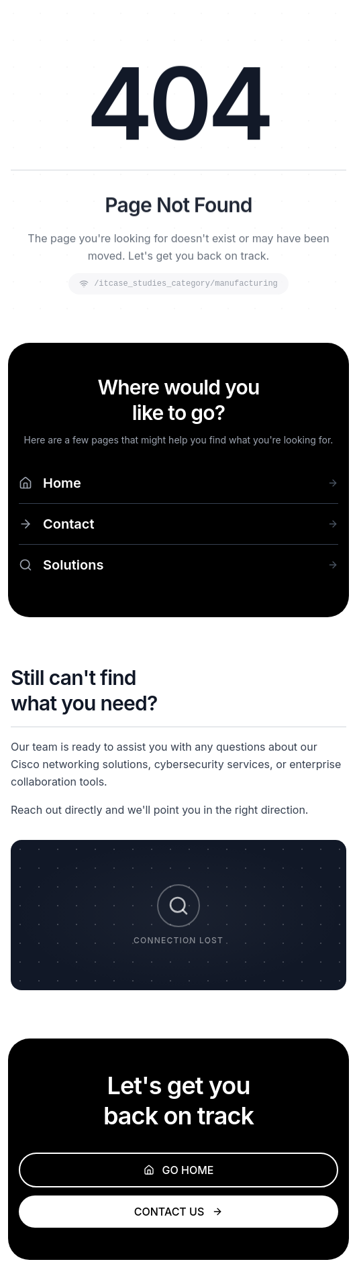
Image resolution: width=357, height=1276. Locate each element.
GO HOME (179, 1170)
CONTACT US (178, 1211)
